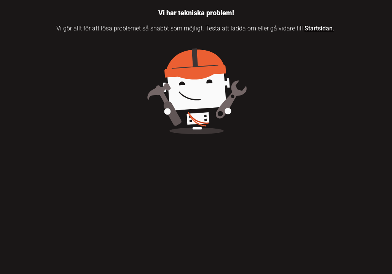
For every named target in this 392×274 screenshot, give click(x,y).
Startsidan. (319, 28)
